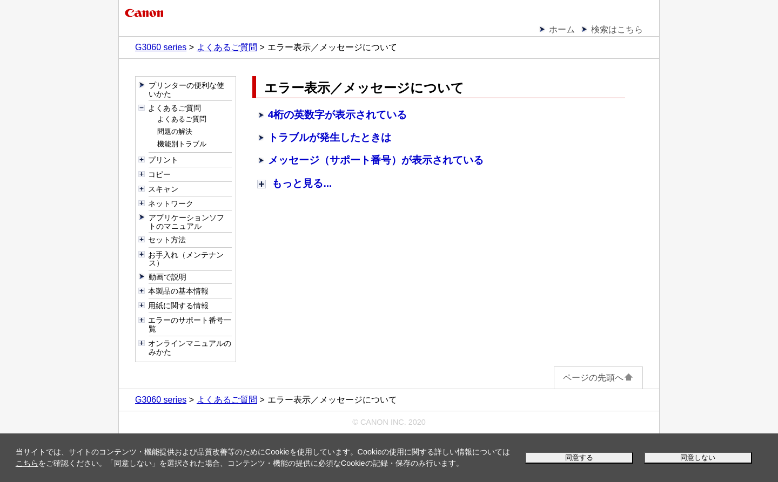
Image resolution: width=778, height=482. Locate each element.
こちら (27, 463)
